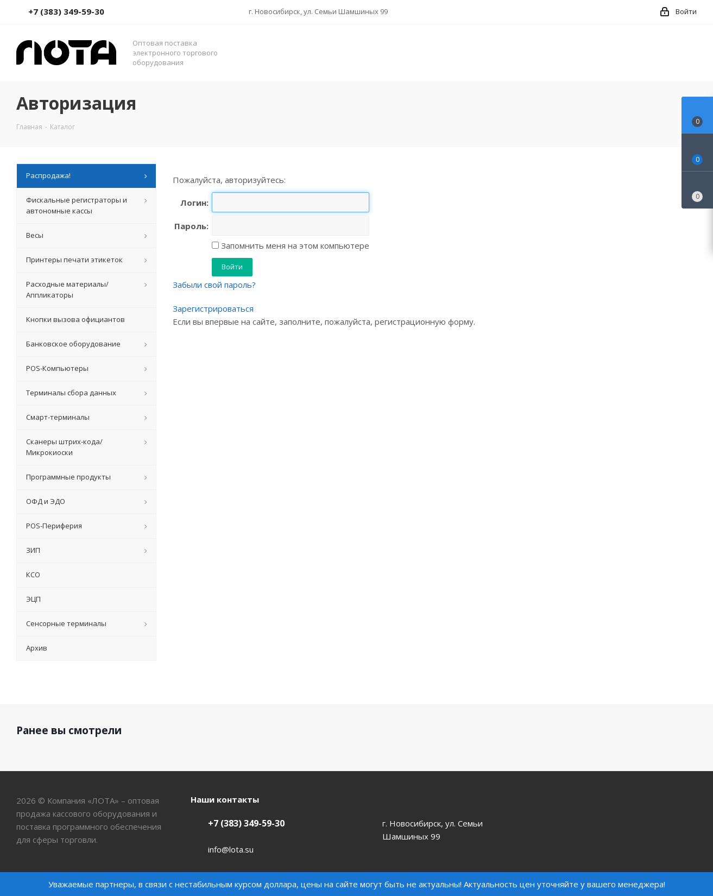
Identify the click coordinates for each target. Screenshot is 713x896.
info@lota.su (231, 849)
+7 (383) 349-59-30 (246, 823)
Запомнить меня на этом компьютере (294, 245)
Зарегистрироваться (213, 308)
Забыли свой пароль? (214, 284)
